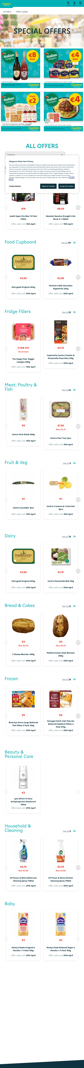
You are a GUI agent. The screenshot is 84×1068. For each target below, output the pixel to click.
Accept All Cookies (66, 186)
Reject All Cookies (48, 186)
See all (66, 242)
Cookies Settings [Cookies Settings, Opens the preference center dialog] (15, 186)
